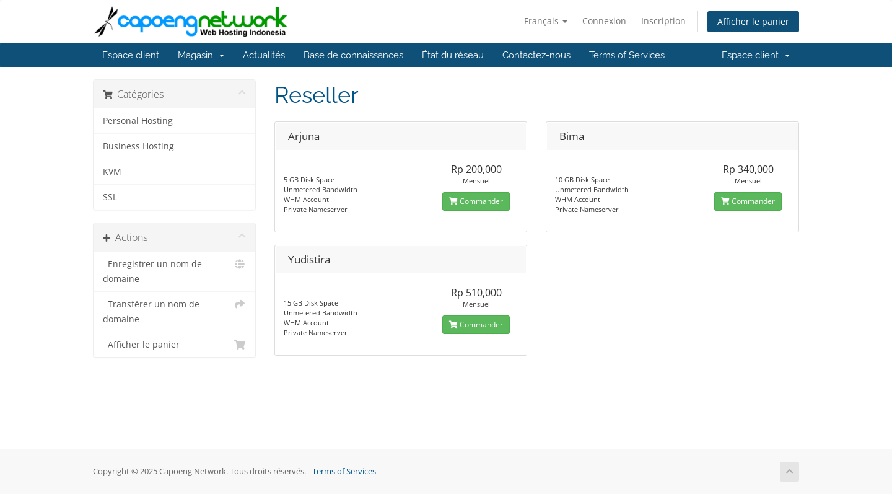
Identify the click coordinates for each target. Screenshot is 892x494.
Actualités (264, 55)
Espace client (130, 55)
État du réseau (453, 55)
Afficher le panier (753, 21)
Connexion (604, 21)
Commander (476, 201)
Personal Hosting (138, 120)
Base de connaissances (353, 55)
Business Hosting (138, 146)
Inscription (663, 21)
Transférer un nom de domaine (174, 311)
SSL (110, 197)
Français (545, 21)
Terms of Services (627, 55)
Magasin (201, 55)
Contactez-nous (536, 55)
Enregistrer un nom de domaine (174, 270)
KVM (112, 171)
